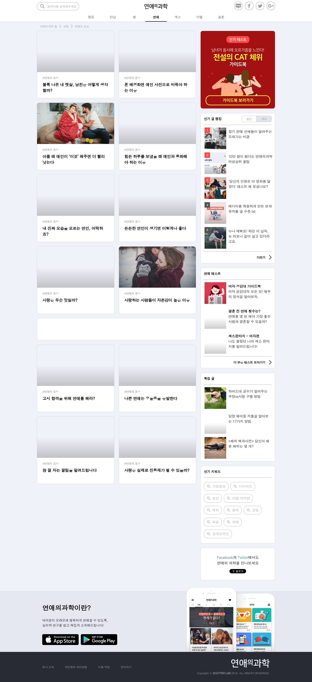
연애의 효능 (82, 26)
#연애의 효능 (50, 77)
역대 (264, 119)
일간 (249, 119)
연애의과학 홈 (48, 26)
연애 (66, 26)
